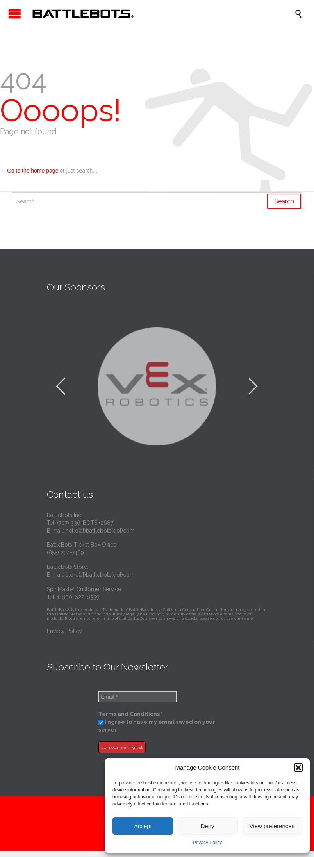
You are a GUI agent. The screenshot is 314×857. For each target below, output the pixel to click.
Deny (207, 826)
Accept (143, 826)
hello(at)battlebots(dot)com (100, 530)
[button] (298, 767)
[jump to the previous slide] (60, 386)
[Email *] (137, 696)
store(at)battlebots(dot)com (100, 575)
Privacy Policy (207, 842)
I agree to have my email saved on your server (156, 726)
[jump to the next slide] (253, 386)
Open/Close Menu (14, 13)
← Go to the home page (29, 170)
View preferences (272, 826)
